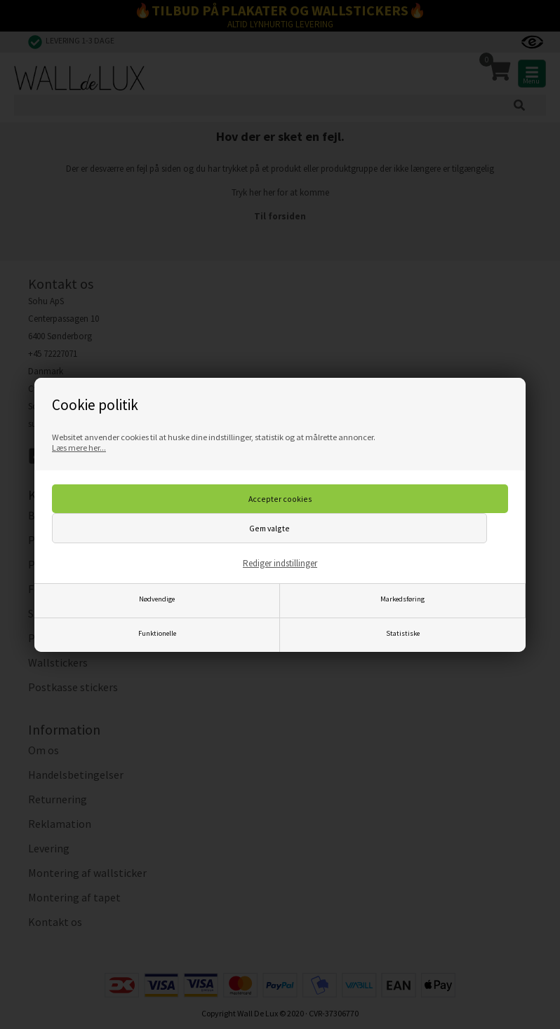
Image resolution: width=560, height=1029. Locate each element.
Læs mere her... (79, 447)
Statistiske (403, 633)
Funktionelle (157, 633)
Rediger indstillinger (280, 563)
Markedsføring (402, 599)
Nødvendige (157, 599)
